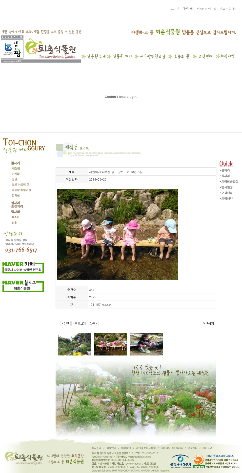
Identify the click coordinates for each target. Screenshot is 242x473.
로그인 (175, 8)
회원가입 (187, 8)
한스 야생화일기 (230, 8)
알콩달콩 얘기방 (207, 8)
